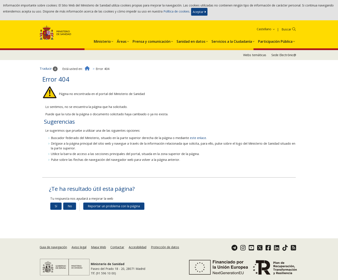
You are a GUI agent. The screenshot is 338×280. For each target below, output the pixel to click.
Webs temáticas (254, 55)
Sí (56, 206)
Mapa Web (98, 247)
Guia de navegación (53, 247)
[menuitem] (102, 40)
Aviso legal (79, 247)
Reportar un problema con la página (114, 206)
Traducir (49, 68)
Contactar (117, 247)
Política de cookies (176, 11)
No (70, 206)
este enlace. (198, 138)
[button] (102, 40)
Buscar (286, 29)
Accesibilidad (137, 247)
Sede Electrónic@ (283, 55)
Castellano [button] (266, 29)
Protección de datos (165, 247)
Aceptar (199, 12)
